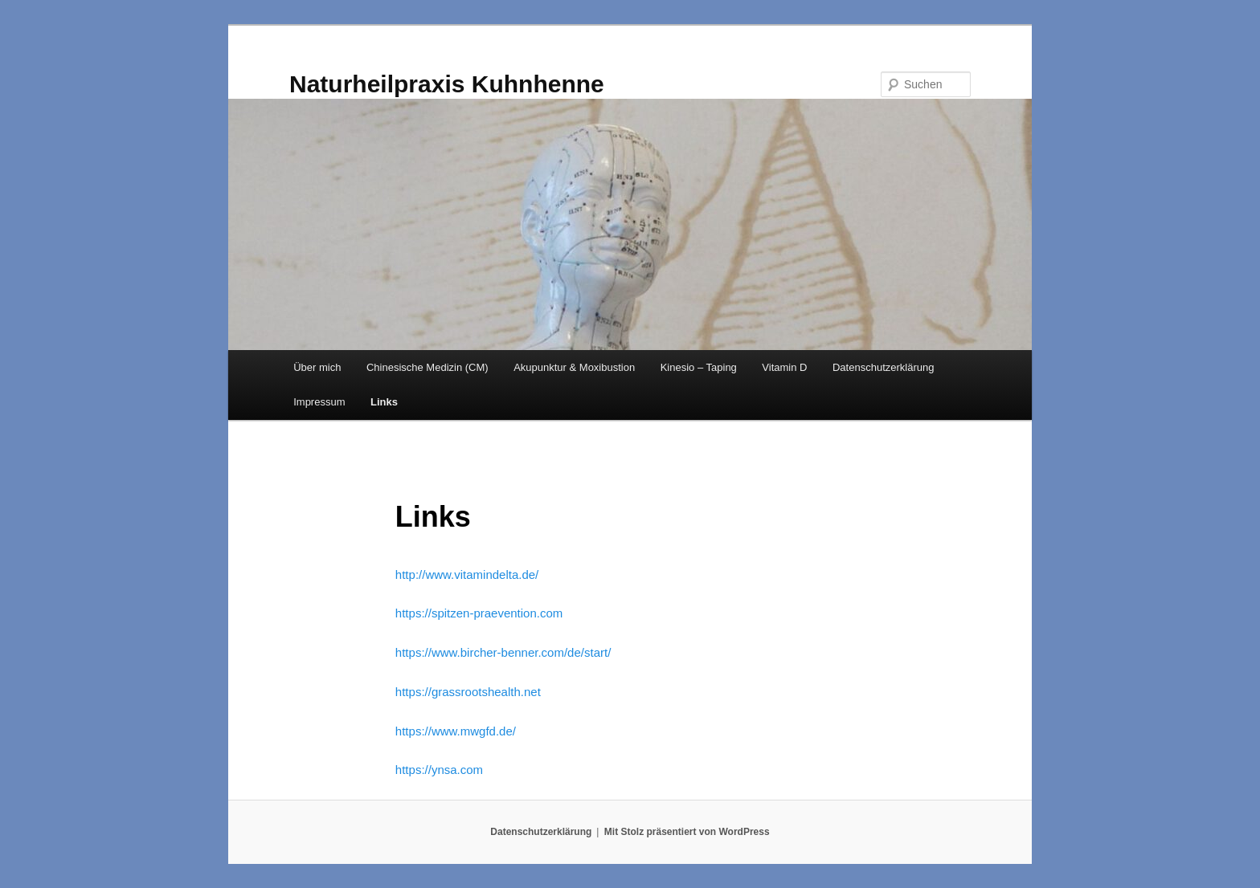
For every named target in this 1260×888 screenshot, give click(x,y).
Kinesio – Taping (699, 367)
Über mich (317, 367)
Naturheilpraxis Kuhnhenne (446, 84)
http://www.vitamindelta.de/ (466, 574)
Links (384, 402)
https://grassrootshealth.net (468, 692)
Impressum (319, 402)
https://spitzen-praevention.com (478, 613)
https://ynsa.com (439, 769)
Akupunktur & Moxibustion (574, 367)
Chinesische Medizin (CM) (427, 367)
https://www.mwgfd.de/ (455, 731)
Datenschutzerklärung (883, 367)
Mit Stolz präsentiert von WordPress (687, 831)
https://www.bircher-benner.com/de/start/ (503, 652)
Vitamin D (784, 367)
